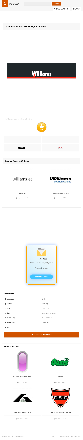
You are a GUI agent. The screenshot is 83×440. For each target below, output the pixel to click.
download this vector (41, 335)
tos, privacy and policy (74, 436)
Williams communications (61, 193)
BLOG (76, 8)
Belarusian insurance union (22, 412)
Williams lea (22, 193)
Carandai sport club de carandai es (60, 412)
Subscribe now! (41, 277)
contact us (62, 436)
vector (14, 4)
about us (54, 436)
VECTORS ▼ (61, 8)
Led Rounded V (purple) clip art (22, 376)
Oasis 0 (60, 376)
